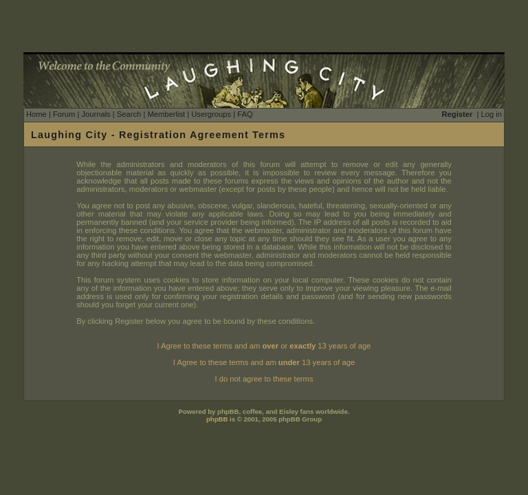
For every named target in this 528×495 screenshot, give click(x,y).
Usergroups (211, 114)
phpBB (217, 419)
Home (36, 114)
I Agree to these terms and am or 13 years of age (264, 346)
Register (457, 114)
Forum (64, 114)
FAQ (244, 114)
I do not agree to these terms (263, 379)
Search (129, 114)
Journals (95, 114)
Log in (491, 114)
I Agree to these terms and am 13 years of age (264, 362)
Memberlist (166, 114)
